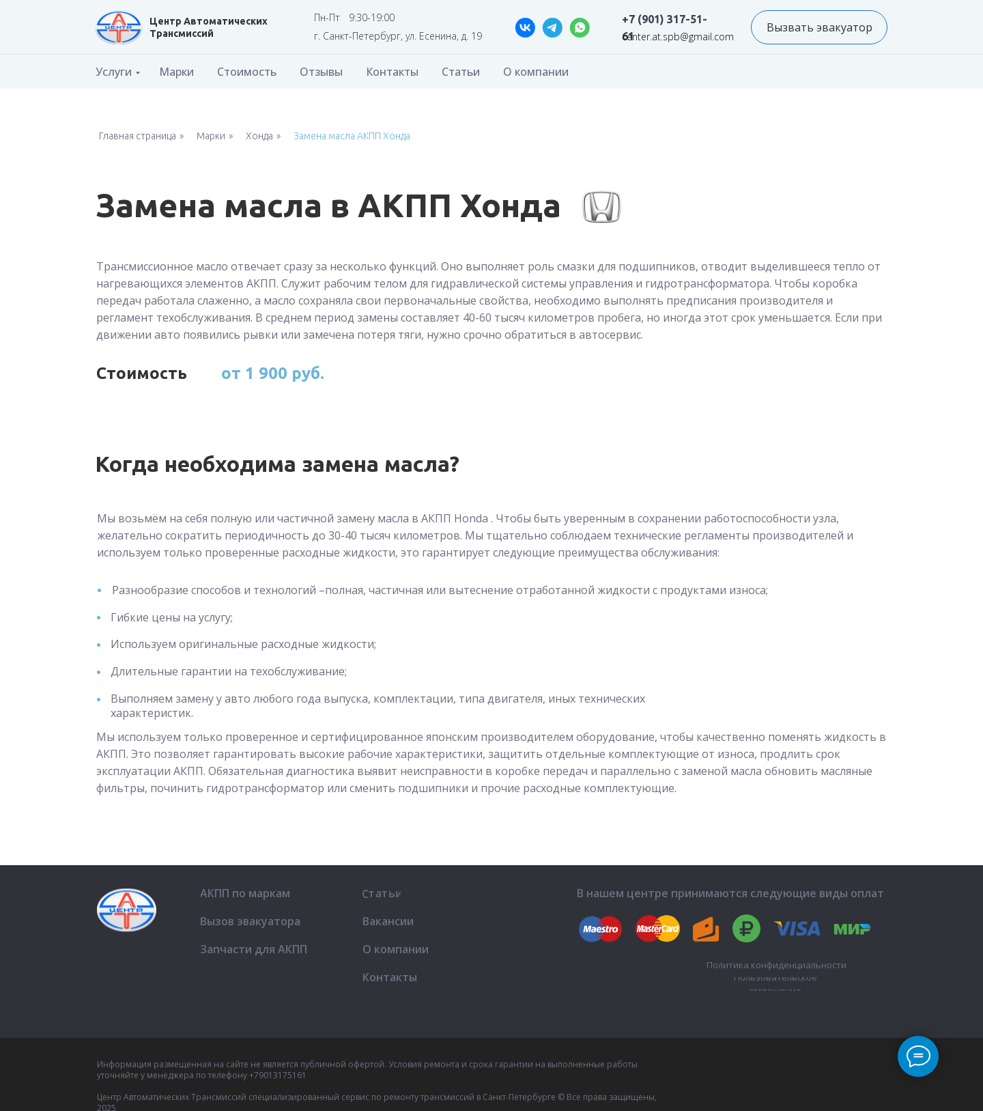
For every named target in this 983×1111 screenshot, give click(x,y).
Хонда (259, 135)
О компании (536, 71)
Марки (176, 71)
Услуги (114, 71)
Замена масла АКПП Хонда (352, 135)
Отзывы (321, 71)
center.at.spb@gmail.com (678, 36)
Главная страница (137, 135)
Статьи (461, 71)
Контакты (392, 71)
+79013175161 (278, 1075)
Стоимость (246, 71)
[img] (119, 27)
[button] (819, 27)
